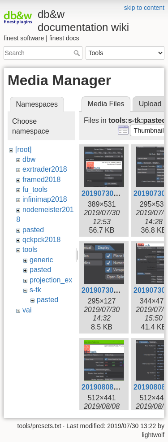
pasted (33, 230)
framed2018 (41, 179)
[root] (23, 149)
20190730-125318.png (118, 193)
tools (30, 249)
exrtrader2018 (44, 169)
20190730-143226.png (118, 290)
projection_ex (51, 280)
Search (77, 53)
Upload (150, 104)
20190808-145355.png (118, 387)
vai (26, 310)
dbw (28, 159)
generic (41, 260)
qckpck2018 (41, 239)
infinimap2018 (44, 199)
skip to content (144, 7)
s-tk (35, 290)
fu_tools (34, 189)
